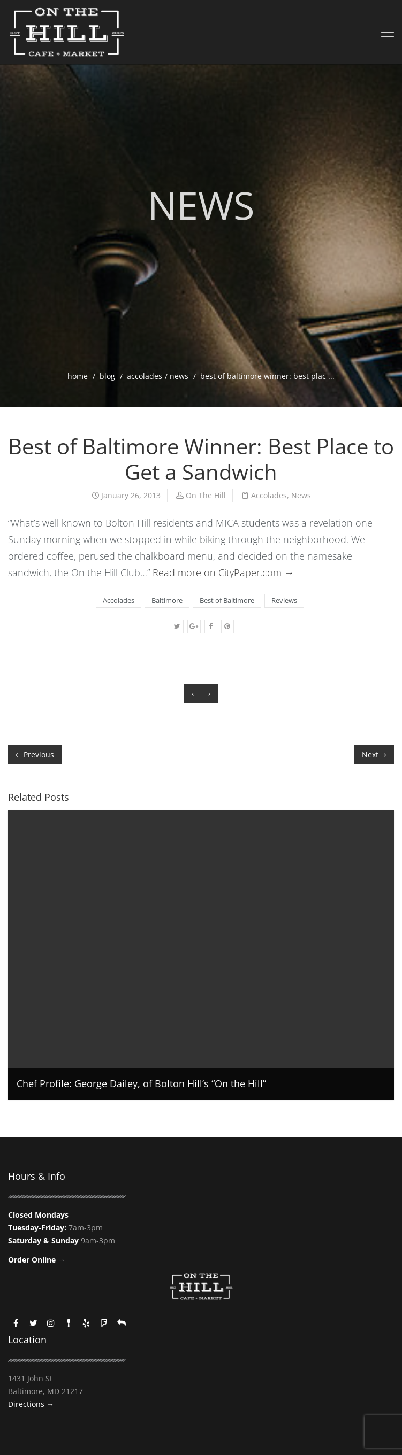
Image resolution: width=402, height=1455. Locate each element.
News (179, 376)
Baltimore (167, 600)
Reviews (284, 600)
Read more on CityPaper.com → (223, 572)
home (77, 376)
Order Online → (36, 1260)
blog (107, 376)
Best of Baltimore (227, 600)
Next (374, 754)
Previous (35, 754)
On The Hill (206, 495)
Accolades (144, 376)
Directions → (31, 1404)
